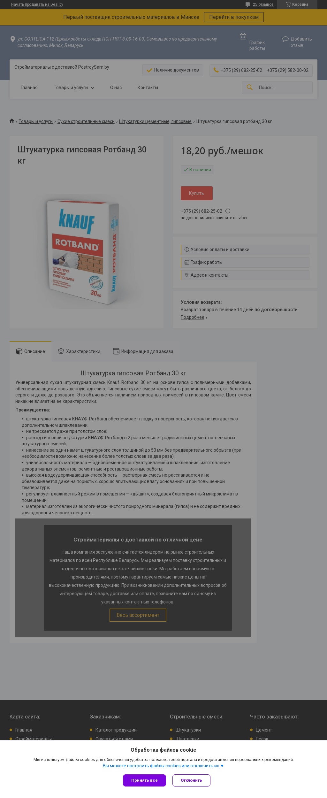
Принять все (144, 780)
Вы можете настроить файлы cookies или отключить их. (161, 765)
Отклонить (191, 780)
